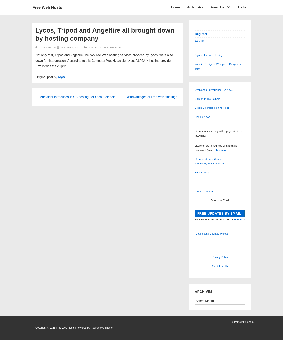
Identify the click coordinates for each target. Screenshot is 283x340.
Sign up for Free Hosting (208, 55)
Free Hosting (202, 172)
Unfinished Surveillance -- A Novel (214, 89)
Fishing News (202, 116)
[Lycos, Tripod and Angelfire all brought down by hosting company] (70, 47)
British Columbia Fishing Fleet (212, 107)
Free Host (221, 6)
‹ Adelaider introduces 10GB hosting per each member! (76, 97)
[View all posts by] (37, 47)
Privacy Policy (220, 257)
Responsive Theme (102, 327)
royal (61, 77)
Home (175, 7)
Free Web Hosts (47, 7)
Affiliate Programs (205, 191)
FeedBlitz (239, 219)
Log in (199, 40)
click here (220, 150)
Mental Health (220, 266)
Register (201, 34)
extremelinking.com (243, 321)
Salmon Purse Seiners (207, 98)
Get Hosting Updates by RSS (212, 233)
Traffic (242, 7)
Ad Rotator (195, 7)
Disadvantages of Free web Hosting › (151, 97)
